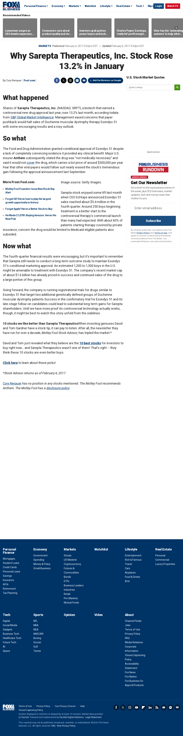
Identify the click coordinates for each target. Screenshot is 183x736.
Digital (6, 621)
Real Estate (123, 6)
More (151, 6)
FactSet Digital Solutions (72, 717)
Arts (127, 581)
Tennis (37, 650)
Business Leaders (74, 585)
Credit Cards (10, 567)
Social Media (10, 625)
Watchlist (90, 6)
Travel (128, 564)
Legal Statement (93, 717)
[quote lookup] (151, 87)
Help (82, 706)
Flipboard (143, 707)
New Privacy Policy (66, 726)
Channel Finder (133, 621)
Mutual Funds (71, 602)
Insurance (8, 580)
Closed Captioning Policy (31, 710)
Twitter (63, 80)
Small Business (42, 568)
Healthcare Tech (12, 638)
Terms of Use (160, 233)
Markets (74, 6)
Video (98, 615)
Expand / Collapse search (150, 6)
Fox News (130, 672)
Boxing (37, 638)
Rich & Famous (133, 559)
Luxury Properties (165, 564)
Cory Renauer (12, 383)
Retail (67, 594)
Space (6, 650)
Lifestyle (105, 6)
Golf (35, 646)
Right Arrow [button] (176, 28)
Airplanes (130, 572)
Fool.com (29, 80)
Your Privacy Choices (65, 706)
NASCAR (38, 633)
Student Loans (11, 563)
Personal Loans (11, 571)
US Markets (70, 559)
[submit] (177, 87)
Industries (69, 589)
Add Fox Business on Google (107, 80)
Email (84, 80)
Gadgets (7, 629)
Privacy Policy (143, 233)
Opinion (69, 615)
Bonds (67, 576)
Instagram (130, 707)
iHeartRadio (177, 707)
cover (31, 162)
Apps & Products (134, 685)
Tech (139, 6)
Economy (57, 6)
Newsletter (164, 707)
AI (4, 646)
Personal (160, 555)
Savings (7, 575)
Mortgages (9, 558)
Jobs (127, 625)
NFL (35, 621)
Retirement (9, 588)
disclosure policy (57, 388)
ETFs (66, 581)
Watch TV (172, 6)
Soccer (37, 642)
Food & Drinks (132, 576)
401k (5, 584)
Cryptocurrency (72, 564)
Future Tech (9, 642)
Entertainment (133, 555)
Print (77, 80)
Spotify (170, 707)
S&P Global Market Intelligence (32, 117)
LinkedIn (150, 707)
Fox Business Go (134, 680)
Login (158, 6)
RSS (157, 707)
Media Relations (134, 642)
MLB (35, 629)
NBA (35, 625)
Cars (127, 568)
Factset (25, 717)
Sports (38, 615)
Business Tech (11, 633)
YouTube (136, 707)
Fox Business (11, 5)
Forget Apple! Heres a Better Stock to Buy (28, 208)
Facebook (57, 80)
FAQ (127, 638)
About (129, 615)
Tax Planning (10, 593)
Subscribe (153, 221)
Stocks (67, 555)
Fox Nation (131, 676)
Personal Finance (35, 6)
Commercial (162, 559)
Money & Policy (41, 564)
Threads (70, 80)
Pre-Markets (71, 598)
